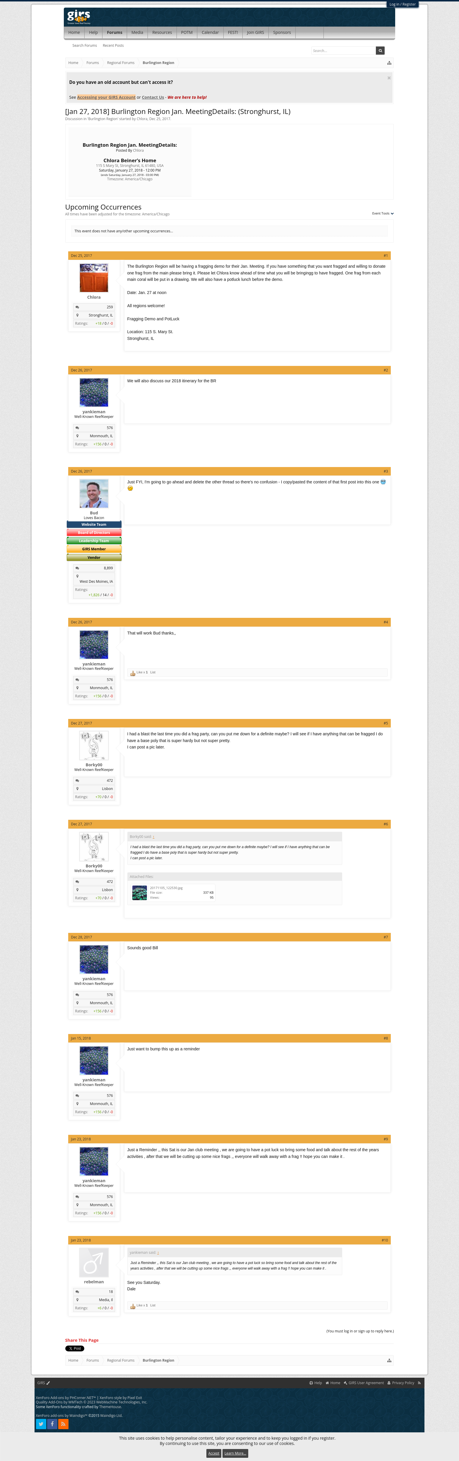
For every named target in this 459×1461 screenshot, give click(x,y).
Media (137, 32)
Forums (114, 32)
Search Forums (85, 45)
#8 (386, 1038)
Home (74, 32)
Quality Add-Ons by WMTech (92, 1402)
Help (93, 32)
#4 (386, 622)
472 (110, 780)
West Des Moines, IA (96, 581)
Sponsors (282, 32)
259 (110, 307)
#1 (386, 255)
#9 (386, 1139)
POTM (187, 32)
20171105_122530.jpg (166, 888)
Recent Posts (113, 45)
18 (111, 1291)
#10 (385, 1240)
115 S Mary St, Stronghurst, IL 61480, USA (130, 165)
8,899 (108, 568)
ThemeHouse (110, 1406)
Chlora (142, 118)
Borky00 (94, 764)
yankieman (94, 411)
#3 (386, 471)
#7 (386, 937)
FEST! (233, 32)
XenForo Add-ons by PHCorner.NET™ (66, 1397)
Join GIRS (255, 32)
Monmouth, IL (101, 435)
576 (110, 427)
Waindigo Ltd (110, 1415)
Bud (94, 513)
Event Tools (383, 213)
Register (409, 4)
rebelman (94, 1281)
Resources (162, 32)
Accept (213, 1453)
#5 (386, 723)
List (152, 672)
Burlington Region (102, 118)
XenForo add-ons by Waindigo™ (62, 1415)
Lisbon (107, 788)
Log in (395, 4)
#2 (386, 370)
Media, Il (106, 1299)
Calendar (210, 32)
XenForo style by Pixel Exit (121, 1397)
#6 (386, 824)
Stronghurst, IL (101, 315)
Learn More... (235, 1453)
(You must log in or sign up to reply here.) (360, 1331)
